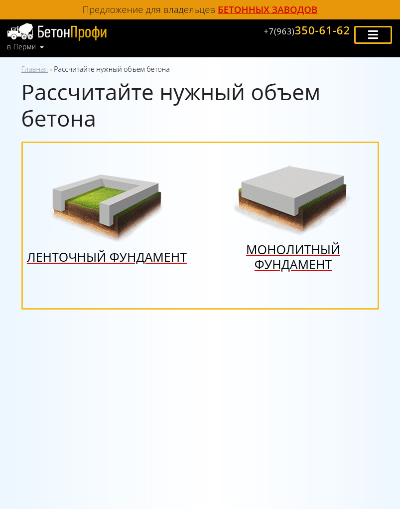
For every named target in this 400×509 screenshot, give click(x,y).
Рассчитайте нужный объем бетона (111, 69)
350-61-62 (307, 29)
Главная (34, 69)
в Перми (21, 46)
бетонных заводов (267, 9)
